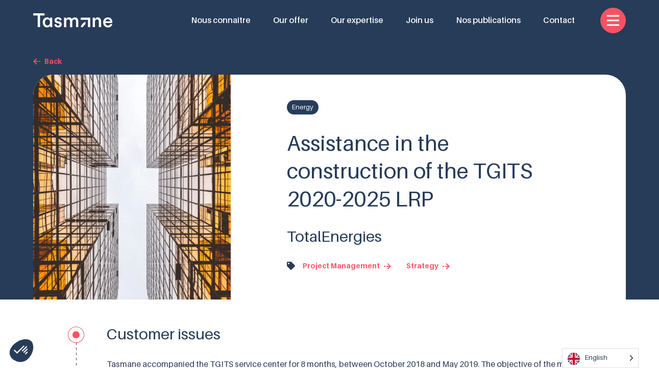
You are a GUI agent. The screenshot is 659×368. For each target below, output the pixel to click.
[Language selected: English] (600, 358)
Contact (559, 20)
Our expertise (357, 20)
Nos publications (488, 20)
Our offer (290, 20)
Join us (419, 20)
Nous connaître (221, 20)
